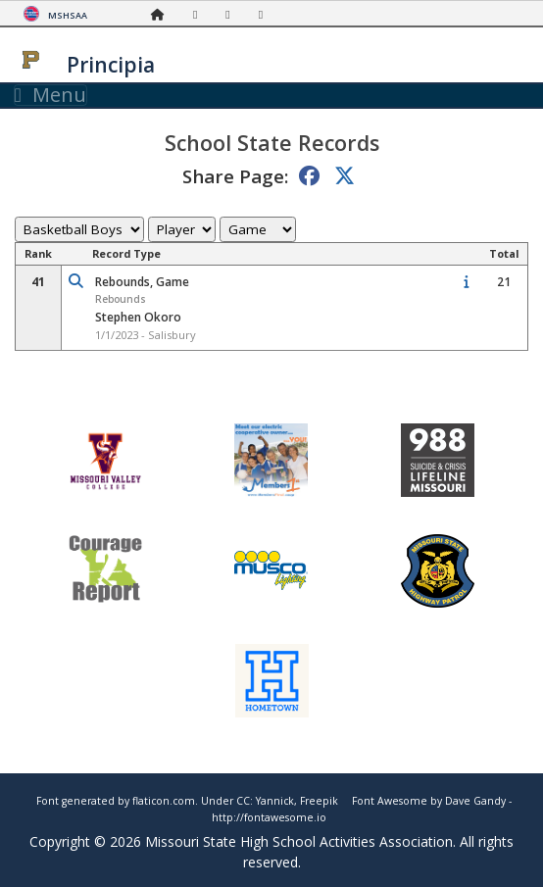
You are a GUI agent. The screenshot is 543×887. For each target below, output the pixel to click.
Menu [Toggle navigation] (50, 95)
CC (243, 801)
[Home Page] (162, 14)
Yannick (275, 801)
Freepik (319, 801)
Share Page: (235, 176)
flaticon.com (163, 801)
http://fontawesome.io (269, 817)
